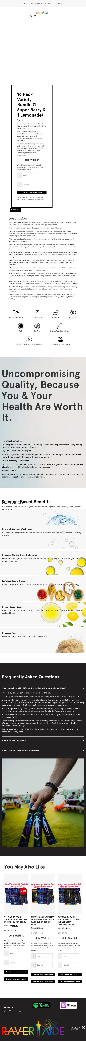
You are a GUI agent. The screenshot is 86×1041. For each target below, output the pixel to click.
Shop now (58, 4)
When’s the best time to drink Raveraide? (20, 750)
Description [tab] (15, 210)
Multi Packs (21, 199)
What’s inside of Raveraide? (14, 740)
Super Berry (30, 199)
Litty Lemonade (37, 197)
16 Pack (28, 197)
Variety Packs (39, 199)
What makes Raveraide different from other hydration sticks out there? (34, 688)
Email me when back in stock (32, 192)
